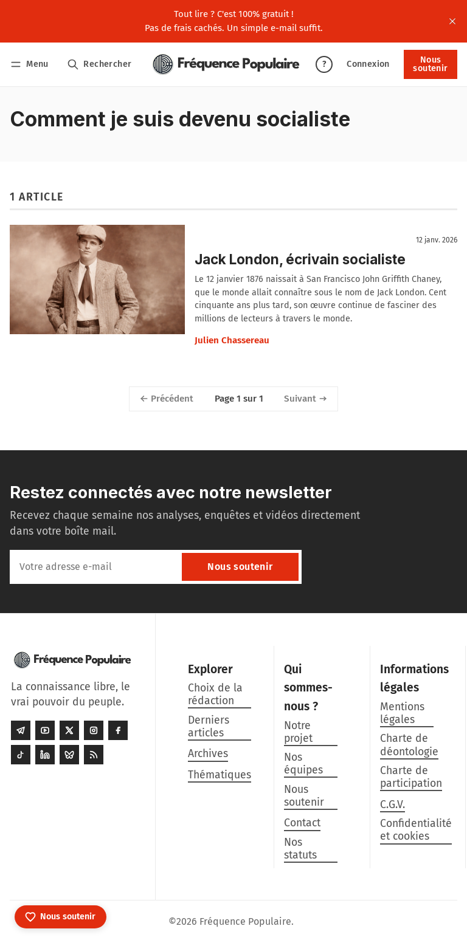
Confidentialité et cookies (416, 830)
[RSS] (93, 754)
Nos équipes (303, 764)
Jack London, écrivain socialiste (300, 259)
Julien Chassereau (232, 340)
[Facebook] (118, 730)
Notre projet (298, 732)
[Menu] (31, 64)
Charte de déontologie (409, 745)
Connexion (368, 64)
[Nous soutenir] (60, 916)
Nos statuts (300, 849)
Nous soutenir (430, 64)
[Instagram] (93, 730)
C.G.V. (392, 804)
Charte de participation (411, 777)
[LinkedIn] (45, 754)
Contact (302, 823)
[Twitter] (69, 730)
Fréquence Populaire (245, 921)
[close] (452, 21)
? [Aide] (324, 64)
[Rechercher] (99, 64)
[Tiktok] (20, 754)
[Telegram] (20, 730)
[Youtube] (45, 730)
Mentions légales (402, 713)
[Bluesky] (69, 754)
